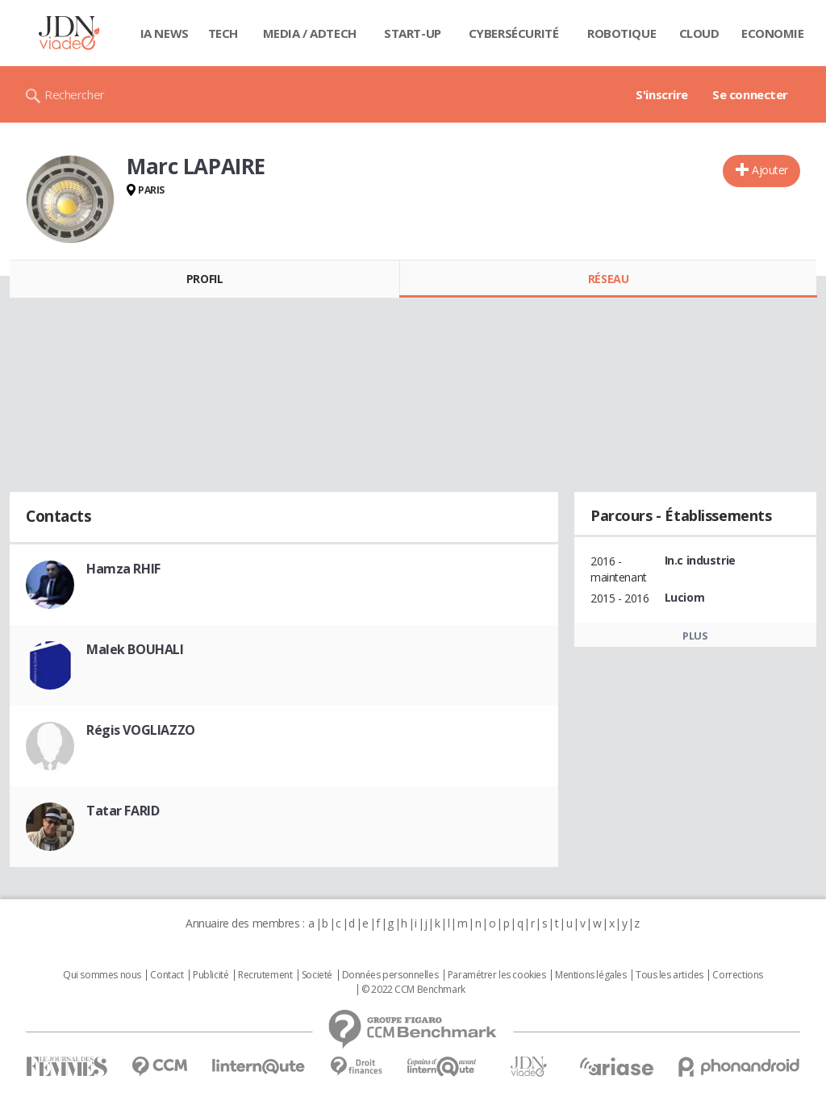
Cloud (699, 33)
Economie (772, 33)
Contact (166, 975)
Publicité (210, 975)
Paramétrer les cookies (497, 975)
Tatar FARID (122, 810)
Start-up (412, 33)
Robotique (621, 33)
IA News (164, 33)
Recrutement (265, 975)
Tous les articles (669, 975)
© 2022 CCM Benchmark (413, 989)
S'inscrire (662, 94)
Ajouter (770, 169)
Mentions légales (590, 975)
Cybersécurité (514, 33)
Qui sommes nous (102, 975)
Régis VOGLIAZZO (140, 730)
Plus (694, 635)
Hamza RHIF (123, 568)
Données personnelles (390, 975)
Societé (317, 975)
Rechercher (74, 94)
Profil (204, 278)
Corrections (737, 975)
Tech (223, 33)
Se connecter (750, 94)
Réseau (608, 278)
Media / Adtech (310, 33)
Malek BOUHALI (135, 649)
